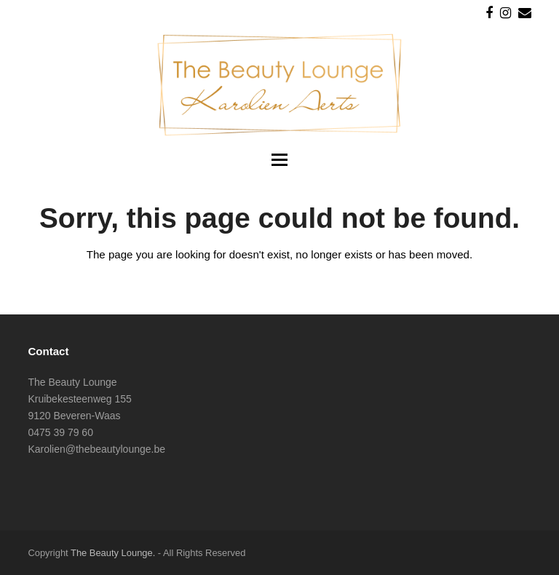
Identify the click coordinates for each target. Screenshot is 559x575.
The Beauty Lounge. (113, 552)
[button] (279, 160)
